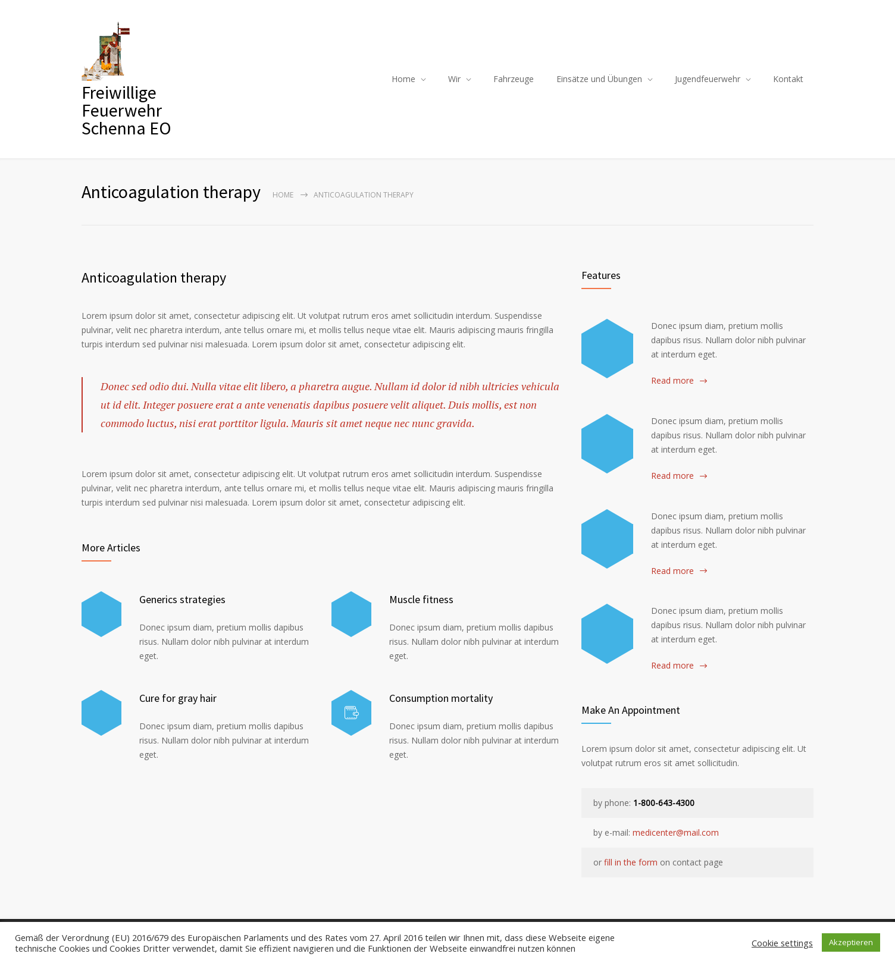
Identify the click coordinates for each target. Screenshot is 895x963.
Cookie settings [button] (782, 942)
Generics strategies (182, 599)
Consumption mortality (441, 698)
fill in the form (631, 862)
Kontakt (788, 78)
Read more (672, 380)
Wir (454, 78)
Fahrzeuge (513, 78)
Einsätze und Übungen (599, 78)
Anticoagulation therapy (154, 277)
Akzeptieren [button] (851, 942)
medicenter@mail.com (676, 832)
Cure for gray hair (178, 698)
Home (403, 78)
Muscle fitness (421, 599)
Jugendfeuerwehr (707, 78)
